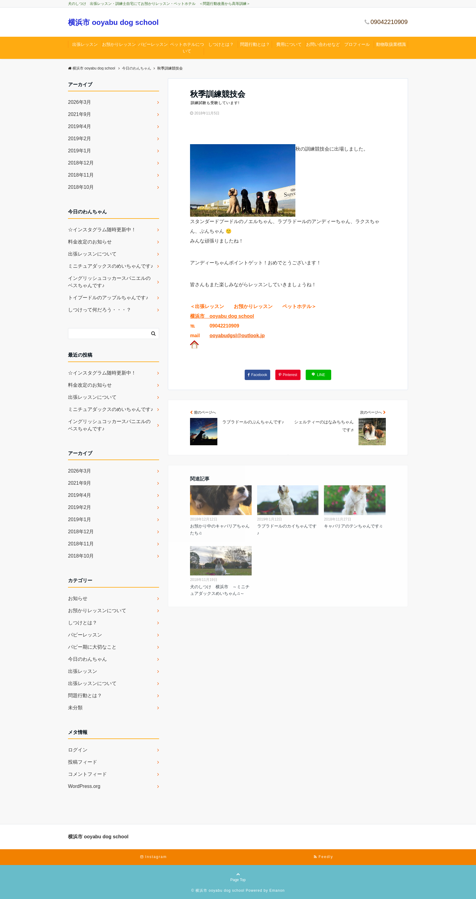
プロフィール (357, 44)
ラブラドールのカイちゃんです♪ (287, 529)
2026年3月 (79, 102)
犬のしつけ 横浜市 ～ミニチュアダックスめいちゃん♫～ (220, 590)
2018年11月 (81, 175)
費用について (289, 44)
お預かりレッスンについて (97, 610)
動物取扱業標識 (391, 44)
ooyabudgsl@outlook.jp (237, 335)
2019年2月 (79, 138)
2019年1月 (79, 150)
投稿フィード (82, 762)
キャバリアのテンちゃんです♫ (353, 526)
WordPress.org (84, 786)
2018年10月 (81, 187)
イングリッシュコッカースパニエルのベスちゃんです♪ (109, 282)
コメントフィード (87, 774)
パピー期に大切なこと (92, 647)
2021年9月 (79, 114)
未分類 (75, 707)
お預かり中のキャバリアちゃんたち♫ (220, 529)
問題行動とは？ (255, 44)
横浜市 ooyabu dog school (113, 22)
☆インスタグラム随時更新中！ (102, 229)
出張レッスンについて (92, 253)
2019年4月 (79, 126)
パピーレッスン (153, 44)
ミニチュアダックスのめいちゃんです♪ (110, 266)
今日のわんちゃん (87, 659)
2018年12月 (81, 162)
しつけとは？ (221, 44)
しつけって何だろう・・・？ (99, 309)
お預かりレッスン (119, 44)
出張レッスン (85, 44)
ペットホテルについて (187, 47)
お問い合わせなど (323, 44)
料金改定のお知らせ (90, 241)
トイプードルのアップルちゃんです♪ (108, 297)
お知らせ (77, 598)
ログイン (77, 749)
